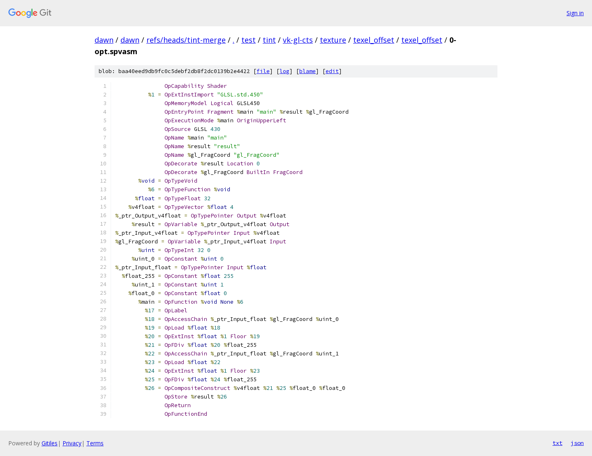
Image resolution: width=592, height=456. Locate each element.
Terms (95, 443)
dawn (104, 40)
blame (307, 71)
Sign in (575, 13)
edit (332, 71)
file (263, 71)
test (248, 40)
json (577, 443)
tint (269, 40)
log (284, 71)
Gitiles (50, 443)
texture (333, 40)
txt (557, 443)
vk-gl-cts (298, 40)
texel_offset (373, 40)
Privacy (71, 443)
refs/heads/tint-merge (186, 40)
